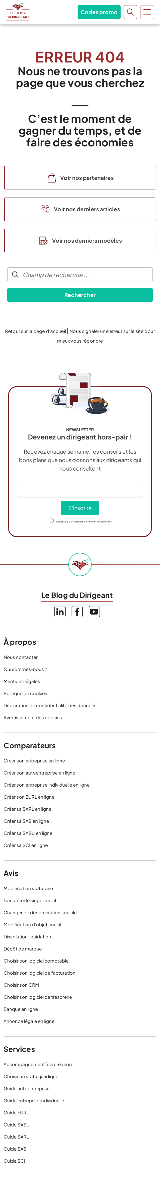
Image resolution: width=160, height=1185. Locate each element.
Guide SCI (14, 1161)
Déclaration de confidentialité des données (50, 705)
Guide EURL (16, 1112)
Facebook (77, 611)
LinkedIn (60, 611)
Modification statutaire (28, 888)
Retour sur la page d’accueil (35, 331)
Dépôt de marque (23, 948)
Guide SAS (15, 1148)
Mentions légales (22, 681)
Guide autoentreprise (27, 1088)
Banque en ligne (21, 1009)
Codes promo (99, 11)
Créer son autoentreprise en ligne (39, 772)
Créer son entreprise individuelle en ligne (47, 784)
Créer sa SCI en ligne (26, 845)
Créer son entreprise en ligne (34, 760)
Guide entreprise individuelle (34, 1100)
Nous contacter (21, 657)
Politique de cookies (25, 693)
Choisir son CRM (21, 985)
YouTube (94, 611)
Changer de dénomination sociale (40, 912)
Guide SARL (16, 1136)
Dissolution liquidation (27, 936)
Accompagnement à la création (38, 1064)
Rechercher (80, 294)
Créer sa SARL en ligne (27, 809)
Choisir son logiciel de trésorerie (38, 997)
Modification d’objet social (32, 924)
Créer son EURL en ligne (29, 797)
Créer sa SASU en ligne (28, 833)
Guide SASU (17, 1124)
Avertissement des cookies (33, 717)
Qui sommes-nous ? (25, 669)
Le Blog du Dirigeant (17, 12)
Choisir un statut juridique (31, 1076)
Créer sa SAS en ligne (26, 821)
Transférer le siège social (30, 900)
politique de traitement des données (90, 521)
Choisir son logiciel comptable (36, 960)
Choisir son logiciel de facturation (39, 973)
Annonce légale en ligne (29, 1021)
